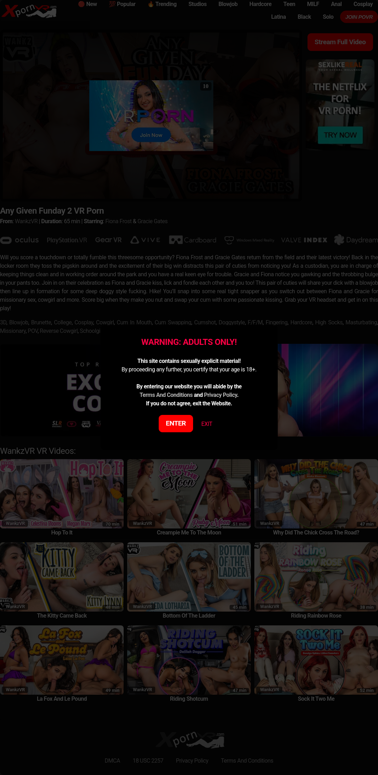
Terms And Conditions (166, 395)
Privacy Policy (220, 395)
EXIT (206, 424)
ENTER (176, 423)
